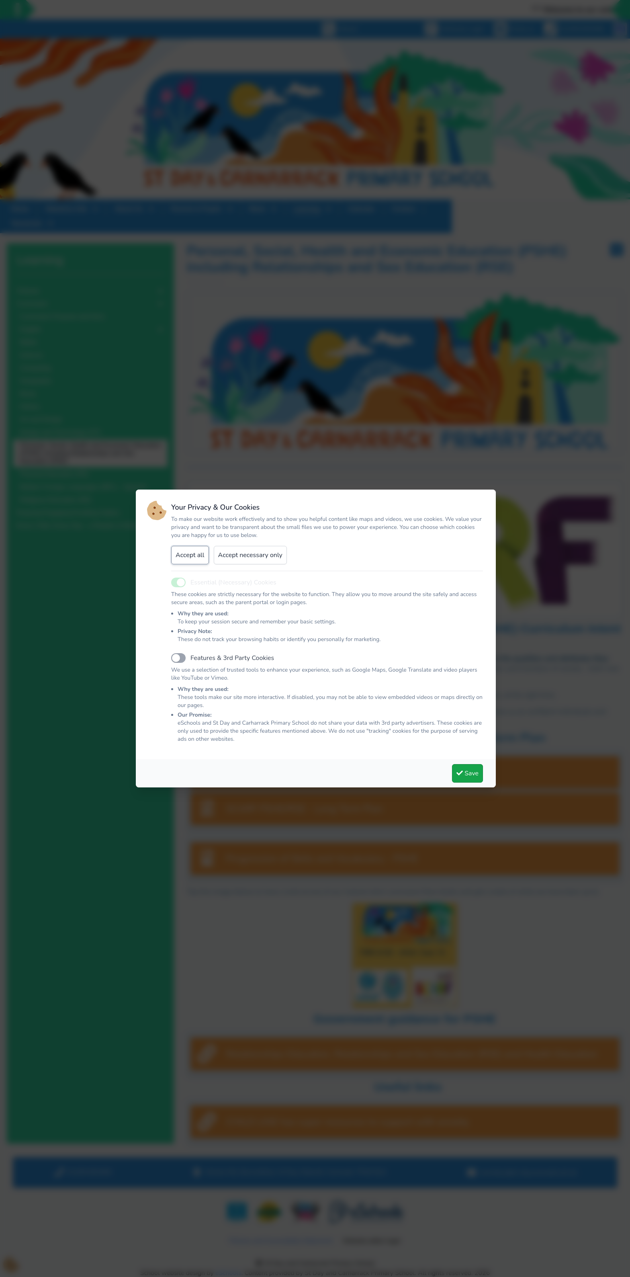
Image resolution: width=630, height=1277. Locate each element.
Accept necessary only (250, 555)
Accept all (190, 555)
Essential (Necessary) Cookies (233, 582)
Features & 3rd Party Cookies (232, 658)
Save (467, 773)
